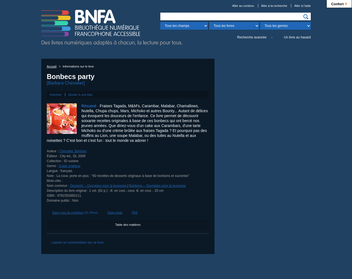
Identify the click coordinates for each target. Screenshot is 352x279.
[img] (305, 16)
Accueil (51, 66)
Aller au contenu (243, 5)
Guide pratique (69, 166)
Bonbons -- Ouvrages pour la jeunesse (157, 186)
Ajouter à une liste (80, 94)
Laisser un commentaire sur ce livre (77, 242)
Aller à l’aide (302, 5)
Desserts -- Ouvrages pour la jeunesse (99, 186)
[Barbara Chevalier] (66, 83)
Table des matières (128, 224)
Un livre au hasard (297, 37)
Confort (339, 3)
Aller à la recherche (274, 5)
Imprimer (56, 94)
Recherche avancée (251, 37)
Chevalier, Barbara (72, 151)
